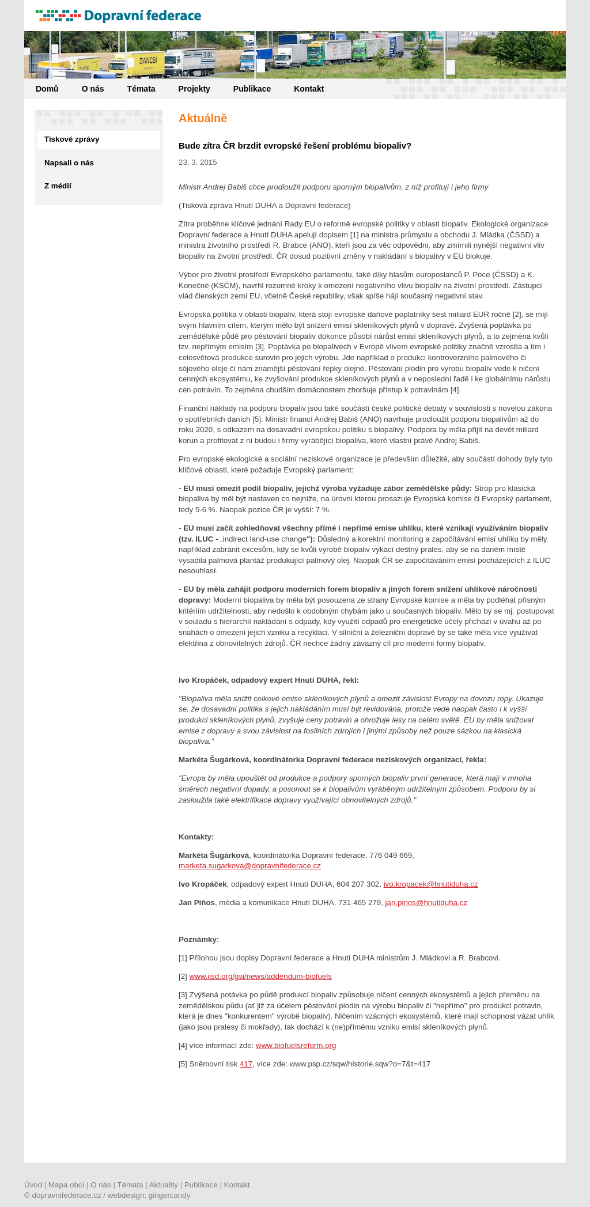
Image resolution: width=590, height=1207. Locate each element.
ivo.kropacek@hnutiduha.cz (431, 884)
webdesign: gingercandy (149, 1195)
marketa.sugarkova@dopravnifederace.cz (250, 865)
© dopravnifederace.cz (62, 1195)
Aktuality (163, 1184)
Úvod (33, 1184)
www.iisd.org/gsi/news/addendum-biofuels (261, 976)
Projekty (194, 88)
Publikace (252, 88)
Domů (47, 88)
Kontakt (309, 88)
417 (246, 1064)
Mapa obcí (66, 1184)
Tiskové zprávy (71, 139)
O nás (93, 88)
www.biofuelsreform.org (296, 1045)
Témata (141, 88)
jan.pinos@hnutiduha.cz (426, 902)
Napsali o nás (69, 162)
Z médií (57, 185)
